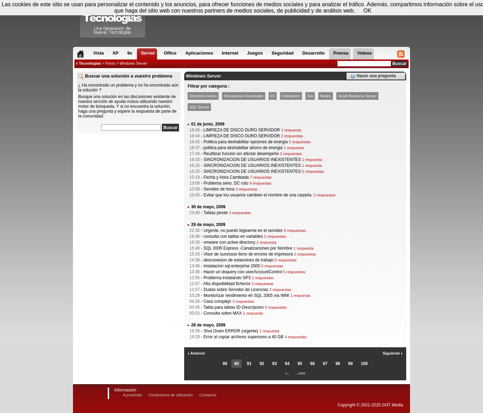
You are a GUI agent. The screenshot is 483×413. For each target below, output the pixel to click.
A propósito (132, 395)
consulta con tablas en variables (233, 236)
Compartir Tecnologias (113, 20)
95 (299, 363)
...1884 (300, 373)
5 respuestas (313, 171)
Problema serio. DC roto (226, 183)
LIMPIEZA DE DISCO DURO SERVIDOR (242, 130)
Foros (110, 63)
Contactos (207, 395)
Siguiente (393, 353)
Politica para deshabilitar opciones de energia (246, 141)
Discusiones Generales (243, 96)
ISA (310, 96)
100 (364, 363)
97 (325, 363)
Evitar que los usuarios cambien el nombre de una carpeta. (258, 195)
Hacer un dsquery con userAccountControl (243, 271)
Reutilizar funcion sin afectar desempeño (241, 153)
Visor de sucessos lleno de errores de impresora (248, 254)
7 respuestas (261, 177)
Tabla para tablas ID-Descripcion (233, 307)
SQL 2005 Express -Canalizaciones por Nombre (248, 248)
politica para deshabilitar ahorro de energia (243, 147)
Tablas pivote (215, 212)
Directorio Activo (203, 96)
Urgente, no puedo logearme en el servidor (243, 230)
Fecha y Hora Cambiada (226, 177)
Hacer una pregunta (373, 76)
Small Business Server (357, 96)
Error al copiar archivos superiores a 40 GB (244, 336)
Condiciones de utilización (170, 395)
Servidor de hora (219, 189)
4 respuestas (295, 337)
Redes (325, 96)
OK (367, 11)
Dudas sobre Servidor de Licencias (236, 289)
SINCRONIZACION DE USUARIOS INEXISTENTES (252, 159)
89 (225, 363)
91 (249, 363)
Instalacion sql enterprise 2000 (232, 266)
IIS (272, 96)
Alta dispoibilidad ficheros (226, 283)
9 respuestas (260, 183)
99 (350, 363)
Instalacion (291, 96)
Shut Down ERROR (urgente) (231, 331)
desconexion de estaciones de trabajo (238, 260)
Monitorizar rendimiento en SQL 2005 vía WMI (246, 295)
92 (262, 363)
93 (274, 363)
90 (236, 363)
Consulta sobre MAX (223, 313)
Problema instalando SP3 (227, 277)
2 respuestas (292, 136)
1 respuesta (291, 130)
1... (287, 373)
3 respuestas (246, 189)
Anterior (196, 353)
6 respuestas (295, 230)
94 (287, 363)
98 (337, 363)
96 (312, 363)
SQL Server (199, 107)
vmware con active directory (229, 242)
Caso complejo (217, 301)
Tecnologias (90, 63)
